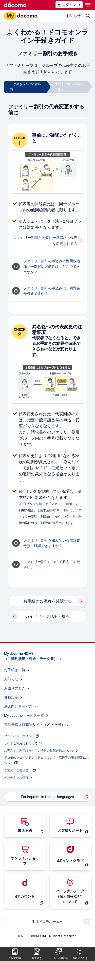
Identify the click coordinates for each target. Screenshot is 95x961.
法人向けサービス (18, 706)
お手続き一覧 (14, 670)
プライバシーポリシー (19, 736)
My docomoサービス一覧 (24, 715)
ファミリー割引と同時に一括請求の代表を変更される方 (45, 241)
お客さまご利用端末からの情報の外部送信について (39, 750)
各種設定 (11, 697)
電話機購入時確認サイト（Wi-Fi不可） (34, 725)
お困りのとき (14, 688)
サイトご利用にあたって (20, 743)
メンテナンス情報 (16, 777)
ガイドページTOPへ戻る (47, 616)
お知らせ (73, 16)
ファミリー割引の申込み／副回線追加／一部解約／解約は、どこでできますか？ (51, 266)
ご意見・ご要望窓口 (17, 770)
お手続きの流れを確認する (47, 601)
